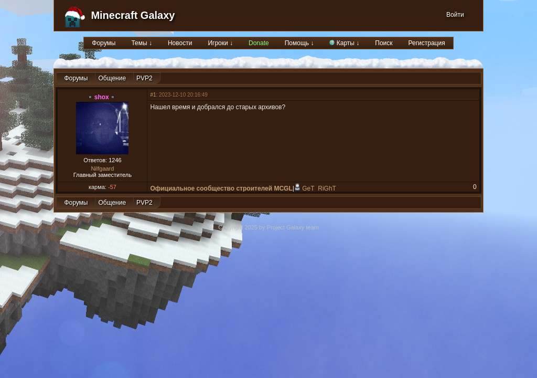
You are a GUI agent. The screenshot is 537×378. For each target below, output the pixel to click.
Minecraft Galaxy (133, 15)
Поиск (383, 43)
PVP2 (144, 78)
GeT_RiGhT (319, 188)
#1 (153, 95)
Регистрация (427, 43)
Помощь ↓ (299, 43)
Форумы (103, 43)
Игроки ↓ (220, 43)
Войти (455, 14)
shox (101, 97)
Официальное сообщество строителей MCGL (221, 188)
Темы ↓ (141, 43)
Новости (180, 43)
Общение (112, 78)
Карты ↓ (344, 43)
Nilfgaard (102, 168)
